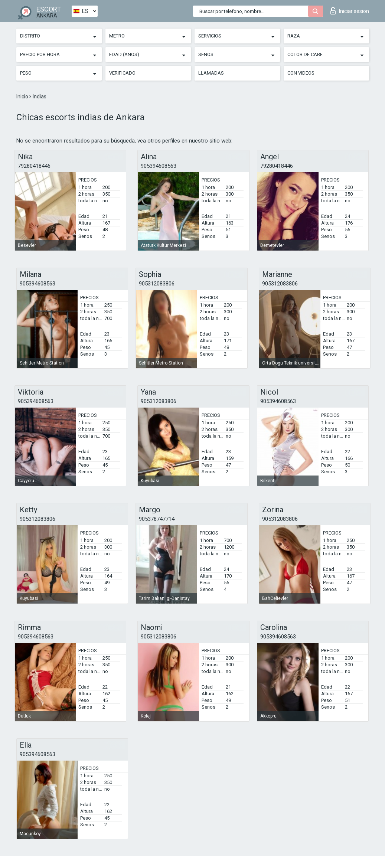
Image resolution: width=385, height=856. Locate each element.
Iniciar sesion (349, 11)
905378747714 (156, 519)
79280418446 (34, 166)
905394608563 (158, 166)
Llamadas (211, 73)
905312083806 (156, 283)
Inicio (22, 96)
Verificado (122, 73)
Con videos (300, 73)
